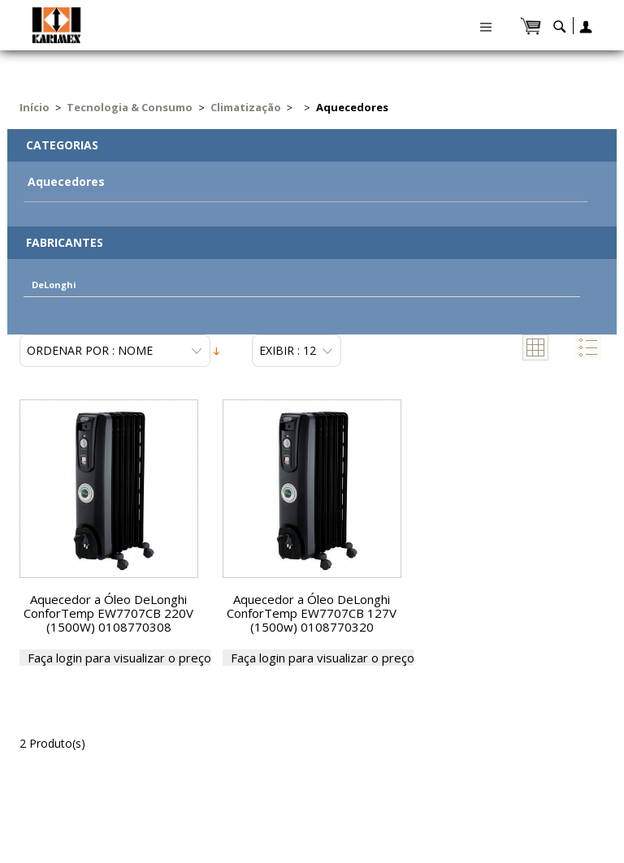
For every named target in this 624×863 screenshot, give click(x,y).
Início (35, 107)
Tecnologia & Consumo (130, 107)
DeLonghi (54, 284)
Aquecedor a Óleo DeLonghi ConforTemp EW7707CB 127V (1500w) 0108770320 (311, 613)
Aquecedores (66, 181)
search (559, 30)
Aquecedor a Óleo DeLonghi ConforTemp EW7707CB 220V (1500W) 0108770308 (108, 613)
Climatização (245, 107)
